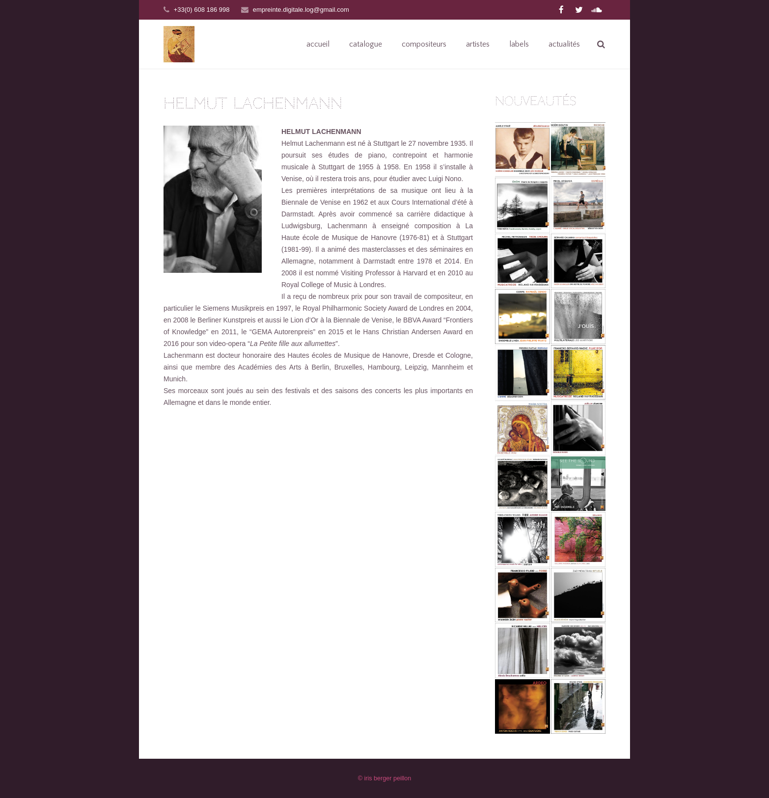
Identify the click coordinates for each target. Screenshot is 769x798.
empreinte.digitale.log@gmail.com (301, 9)
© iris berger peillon (385, 778)
